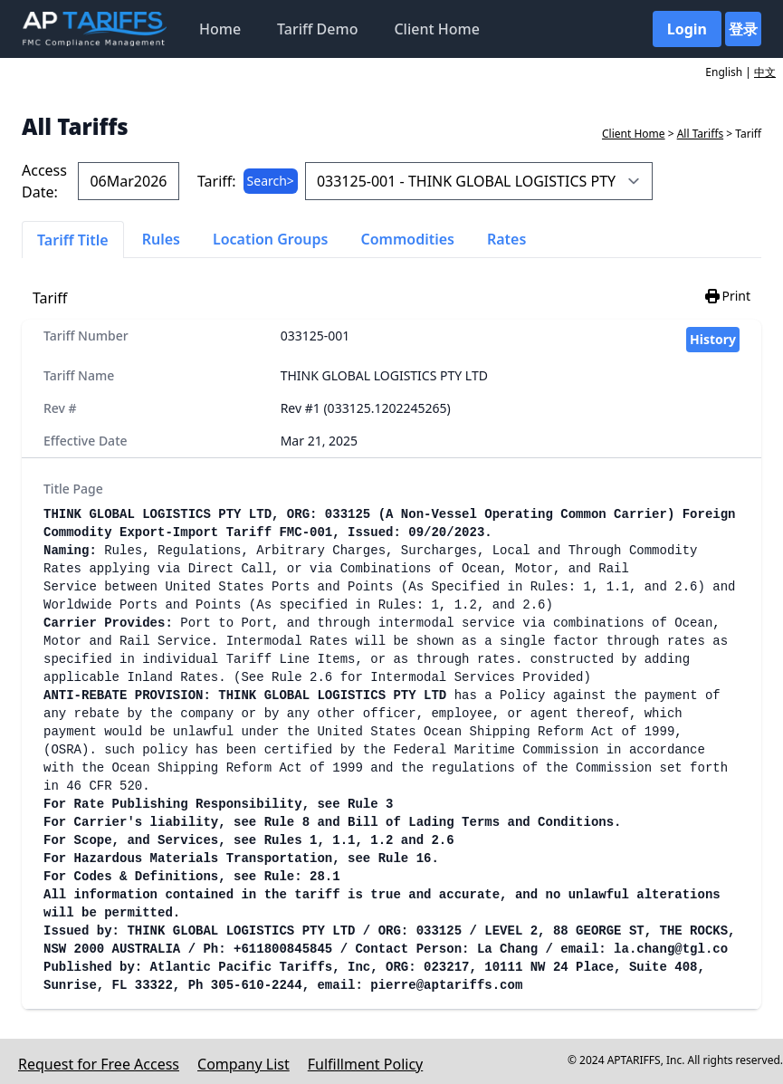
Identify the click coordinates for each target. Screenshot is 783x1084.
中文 (765, 72)
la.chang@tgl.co (671, 949)
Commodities (407, 239)
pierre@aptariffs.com (446, 985)
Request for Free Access (98, 1064)
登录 (743, 29)
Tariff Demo (317, 29)
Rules (161, 239)
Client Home (436, 29)
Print (726, 296)
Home (220, 29)
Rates (506, 239)
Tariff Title (73, 240)
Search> (270, 180)
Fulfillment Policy (365, 1064)
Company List (243, 1064)
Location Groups (271, 239)
